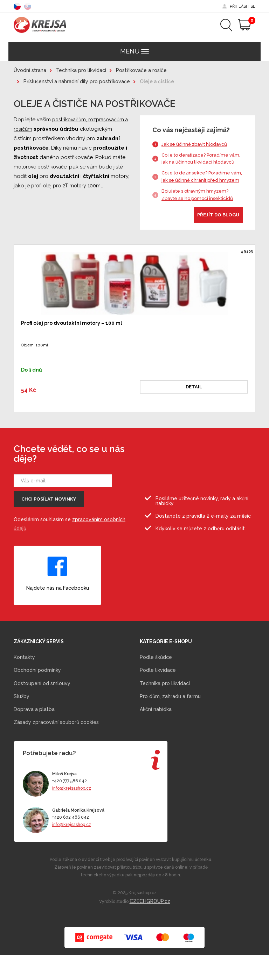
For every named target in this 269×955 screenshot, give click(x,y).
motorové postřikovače (40, 167)
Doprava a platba (34, 709)
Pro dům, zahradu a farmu (170, 696)
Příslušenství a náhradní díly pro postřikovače (76, 81)
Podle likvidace (158, 670)
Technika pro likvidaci (81, 70)
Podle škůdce (156, 657)
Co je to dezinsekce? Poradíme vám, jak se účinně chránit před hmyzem (201, 176)
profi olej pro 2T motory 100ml (66, 185)
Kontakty (24, 657)
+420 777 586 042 (69, 780)
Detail (194, 386)
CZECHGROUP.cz (150, 901)
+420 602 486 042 (70, 817)
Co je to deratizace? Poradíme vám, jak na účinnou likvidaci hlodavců (200, 158)
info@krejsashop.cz (71, 788)
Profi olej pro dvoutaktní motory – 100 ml (71, 323)
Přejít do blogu (218, 214)
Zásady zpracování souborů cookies (56, 722)
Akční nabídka (156, 709)
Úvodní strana (30, 70)
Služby (21, 696)
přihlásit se (242, 6)
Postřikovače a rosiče (141, 70)
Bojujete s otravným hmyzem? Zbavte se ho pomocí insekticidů (197, 194)
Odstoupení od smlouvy (42, 683)
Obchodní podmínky (37, 670)
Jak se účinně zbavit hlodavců (194, 144)
